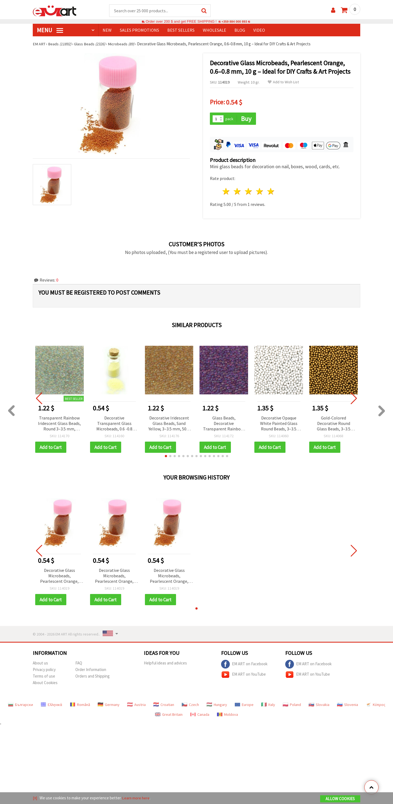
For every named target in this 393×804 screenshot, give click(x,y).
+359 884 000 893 (234, 22)
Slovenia (347, 704)
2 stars (237, 190)
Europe (244, 704)
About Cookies (45, 682)
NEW (107, 30)
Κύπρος (375, 704)
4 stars (259, 190)
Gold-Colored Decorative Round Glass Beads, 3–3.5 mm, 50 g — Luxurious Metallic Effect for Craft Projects (334, 422)
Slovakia (319, 704)
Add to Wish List (283, 82)
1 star (226, 190)
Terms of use (44, 675)
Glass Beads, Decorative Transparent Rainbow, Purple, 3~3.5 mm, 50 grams (224, 422)
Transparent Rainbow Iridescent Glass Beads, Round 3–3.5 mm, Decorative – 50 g (59, 422)
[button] (166, 455)
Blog (239, 30)
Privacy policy (44, 669)
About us (40, 662)
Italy (268, 704)
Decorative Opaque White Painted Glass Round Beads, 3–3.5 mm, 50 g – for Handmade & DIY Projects (278, 422)
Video (259, 30)
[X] (35, 798)
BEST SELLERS (181, 30)
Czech (190, 704)
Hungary (217, 704)
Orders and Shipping (92, 675)
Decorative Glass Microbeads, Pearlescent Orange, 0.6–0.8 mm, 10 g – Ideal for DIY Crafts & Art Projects (59, 575)
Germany (109, 704)
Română (80, 704)
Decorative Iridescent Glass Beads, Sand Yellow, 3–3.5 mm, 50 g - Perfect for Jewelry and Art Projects (169, 422)
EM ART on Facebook (244, 664)
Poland (292, 704)
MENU (50, 30)
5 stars (270, 190)
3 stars (248, 190)
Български (20, 704)
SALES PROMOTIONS (139, 30)
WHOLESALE (214, 30)
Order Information (90, 669)
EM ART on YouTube (243, 674)
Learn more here (137, 798)
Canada (199, 714)
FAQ (78, 662)
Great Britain (169, 714)
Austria (136, 704)
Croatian (163, 704)
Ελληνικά (51, 704)
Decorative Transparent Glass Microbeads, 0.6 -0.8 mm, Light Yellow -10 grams (114, 422)
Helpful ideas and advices (165, 662)
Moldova (227, 714)
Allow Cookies (340, 799)
